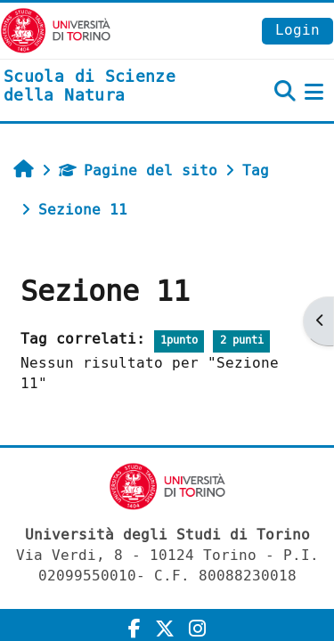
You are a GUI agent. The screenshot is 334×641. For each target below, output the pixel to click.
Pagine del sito (138, 170)
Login (297, 30)
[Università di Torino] (55, 30)
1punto (179, 340)
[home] (111, 87)
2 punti (242, 340)
